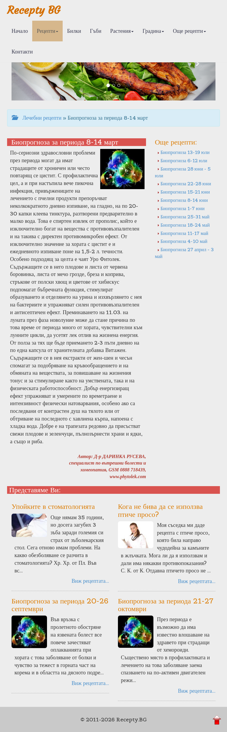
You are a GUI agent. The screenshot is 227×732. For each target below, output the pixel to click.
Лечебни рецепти (36, 117)
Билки (74, 30)
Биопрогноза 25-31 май (183, 217)
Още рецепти (189, 30)
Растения (122, 30)
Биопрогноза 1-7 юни (181, 208)
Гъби (95, 30)
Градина (153, 30)
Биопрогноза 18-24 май (183, 225)
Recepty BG (33, 10)
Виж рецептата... (90, 580)
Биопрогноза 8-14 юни (182, 200)
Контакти (22, 51)
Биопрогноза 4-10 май (182, 241)
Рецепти (47, 30)
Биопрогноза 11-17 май (182, 233)
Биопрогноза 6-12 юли (182, 160)
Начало (20, 30)
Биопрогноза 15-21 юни (183, 192)
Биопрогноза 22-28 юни (184, 183)
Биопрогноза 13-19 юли (183, 152)
